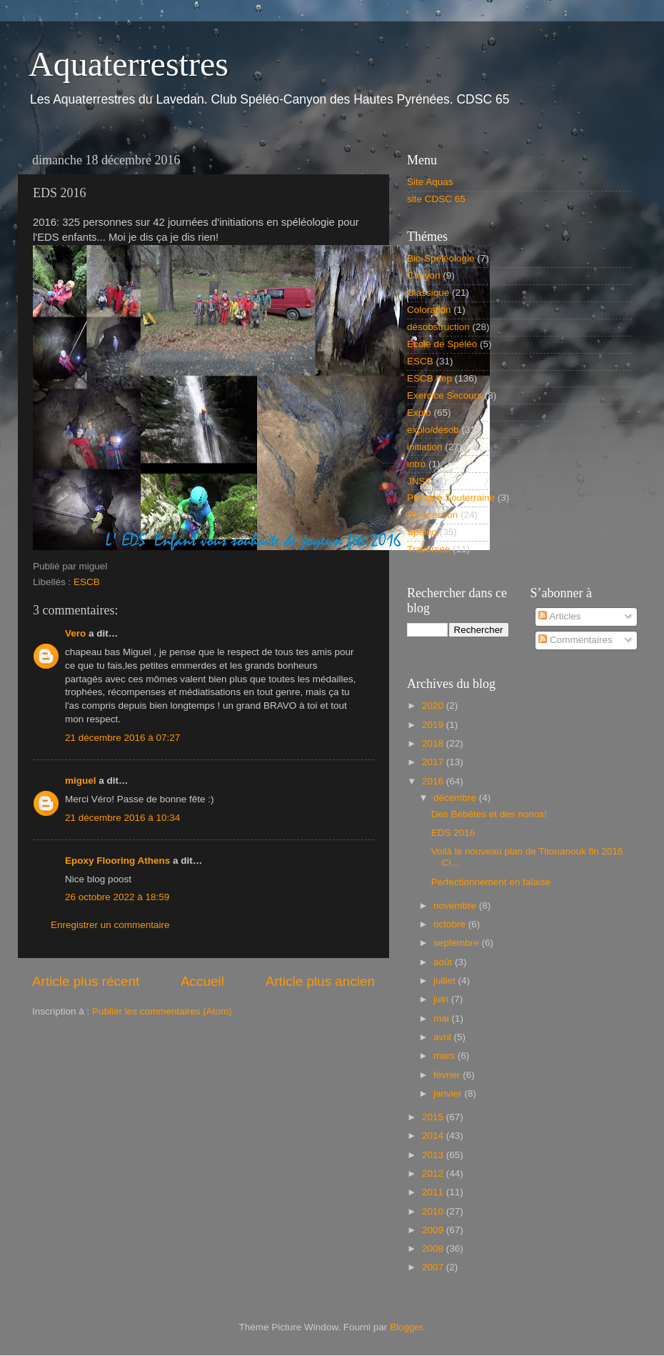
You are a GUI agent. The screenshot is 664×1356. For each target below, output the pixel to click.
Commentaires (575, 639)
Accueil (202, 981)
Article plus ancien (320, 981)
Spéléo (422, 532)
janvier (449, 1093)
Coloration (429, 309)
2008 (434, 1248)
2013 (434, 1155)
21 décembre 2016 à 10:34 (122, 817)
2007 (434, 1267)
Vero (75, 633)
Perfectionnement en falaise (490, 882)
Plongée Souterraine (451, 497)
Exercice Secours (444, 395)
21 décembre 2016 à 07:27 (122, 737)
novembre (456, 905)
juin (442, 999)
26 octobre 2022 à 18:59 (117, 897)
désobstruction (438, 326)
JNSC (419, 481)
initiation (425, 447)
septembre (457, 942)
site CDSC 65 (436, 199)
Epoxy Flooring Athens (117, 860)
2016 (434, 781)
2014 (434, 1135)
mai (442, 1018)
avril (443, 1037)
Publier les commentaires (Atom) (162, 1011)
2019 (434, 724)
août (444, 962)
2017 (434, 762)
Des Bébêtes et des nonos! (489, 814)
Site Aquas (430, 181)
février (448, 1075)
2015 (434, 1117)
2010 (434, 1211)
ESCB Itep (429, 378)
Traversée (428, 549)
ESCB (87, 582)
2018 (434, 743)
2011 (434, 1192)
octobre (450, 924)
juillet (445, 980)
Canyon (424, 275)
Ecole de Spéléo (442, 344)
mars (445, 1055)
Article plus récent (85, 981)
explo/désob (433, 429)
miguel (80, 780)
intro (416, 464)
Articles (559, 616)
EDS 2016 (453, 832)
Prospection (432, 514)
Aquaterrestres (128, 64)
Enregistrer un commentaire (110, 924)
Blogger (406, 1327)
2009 (434, 1230)
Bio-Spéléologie (441, 258)
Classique (428, 292)
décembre (456, 797)
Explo (419, 412)
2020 (434, 705)
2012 (434, 1173)
